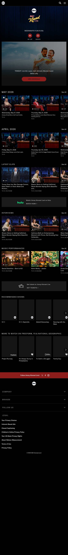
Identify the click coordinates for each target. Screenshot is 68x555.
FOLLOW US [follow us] (7, 407)
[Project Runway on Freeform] (9, 348)
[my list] (30, 37)
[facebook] (45, 375)
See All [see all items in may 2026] (64, 92)
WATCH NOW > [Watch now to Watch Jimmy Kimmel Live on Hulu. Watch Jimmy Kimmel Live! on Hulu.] (31, 204)
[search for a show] (60, 3)
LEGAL (5, 415)
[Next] (66, 104)
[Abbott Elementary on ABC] (43, 311)
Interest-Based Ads (9, 424)
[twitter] (42, 375)
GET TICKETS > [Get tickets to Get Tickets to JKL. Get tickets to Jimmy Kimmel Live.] (32, 288)
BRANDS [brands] (6, 400)
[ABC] (3, 3)
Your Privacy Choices (9, 420)
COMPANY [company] (7, 392)
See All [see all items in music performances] (64, 248)
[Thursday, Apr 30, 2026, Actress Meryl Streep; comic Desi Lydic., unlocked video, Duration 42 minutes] (15, 143)
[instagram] (48, 375)
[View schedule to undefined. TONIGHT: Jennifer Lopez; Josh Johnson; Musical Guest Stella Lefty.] (34, 79)
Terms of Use (6, 444)
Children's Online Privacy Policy (13, 432)
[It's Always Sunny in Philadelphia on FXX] (26, 349)
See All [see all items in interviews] (64, 213)
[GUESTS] (38, 37)
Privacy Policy (7, 448)
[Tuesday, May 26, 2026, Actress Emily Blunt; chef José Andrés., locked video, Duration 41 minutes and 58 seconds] (15, 106)
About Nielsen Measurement (12, 440)
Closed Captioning (8, 428)
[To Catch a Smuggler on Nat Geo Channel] (43, 348)
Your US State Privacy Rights (12, 436)
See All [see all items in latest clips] (64, 164)
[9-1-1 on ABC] (9, 311)
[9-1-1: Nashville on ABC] (26, 311)
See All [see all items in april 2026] (64, 129)
